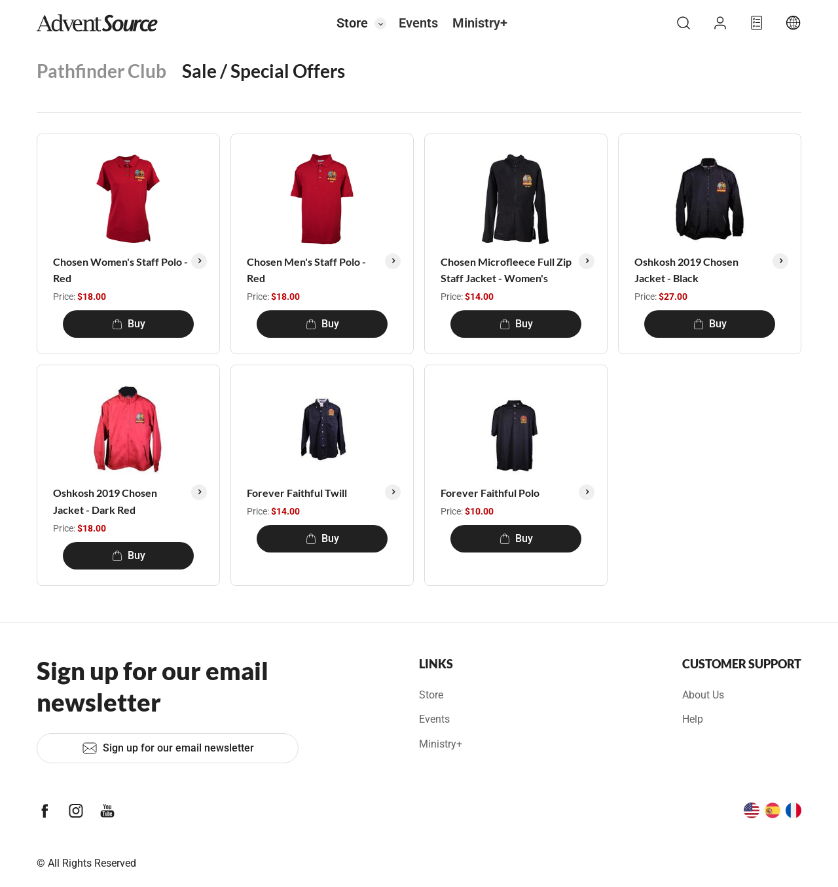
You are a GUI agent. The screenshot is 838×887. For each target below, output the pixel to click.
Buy (128, 323)
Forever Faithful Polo (490, 492)
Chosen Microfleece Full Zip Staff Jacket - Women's (506, 270)
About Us (703, 695)
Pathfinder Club (101, 71)
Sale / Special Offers (263, 71)
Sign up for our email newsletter (168, 748)
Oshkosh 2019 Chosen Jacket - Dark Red (105, 501)
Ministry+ (479, 23)
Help (692, 719)
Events (418, 23)
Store (352, 23)
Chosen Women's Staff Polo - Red (120, 270)
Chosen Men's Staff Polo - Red (306, 270)
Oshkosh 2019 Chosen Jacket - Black (686, 270)
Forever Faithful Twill (297, 492)
